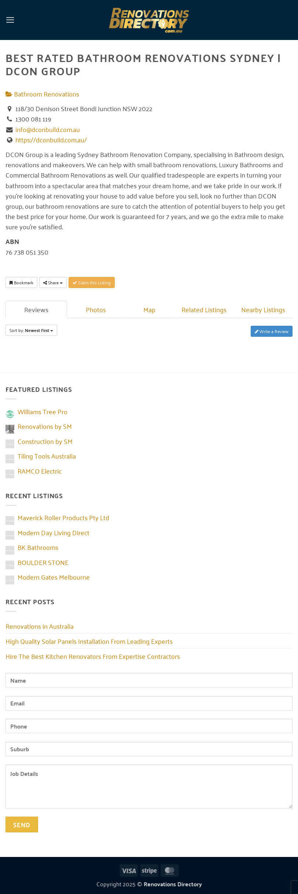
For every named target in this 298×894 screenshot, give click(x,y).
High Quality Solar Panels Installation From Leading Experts (89, 641)
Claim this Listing (92, 282)
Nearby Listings (263, 309)
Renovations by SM (45, 426)
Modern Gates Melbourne (54, 577)
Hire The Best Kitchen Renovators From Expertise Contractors (92, 656)
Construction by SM (45, 441)
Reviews (36, 309)
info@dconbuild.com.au (47, 129)
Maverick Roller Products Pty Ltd (63, 517)
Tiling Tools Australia (47, 455)
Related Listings (204, 309)
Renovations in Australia (39, 626)
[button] (10, 19)
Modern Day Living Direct (53, 532)
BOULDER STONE (43, 562)
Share (53, 282)
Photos (96, 309)
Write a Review (271, 331)
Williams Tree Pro (42, 411)
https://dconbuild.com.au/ (51, 139)
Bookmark (21, 282)
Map (149, 309)
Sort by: (31, 330)
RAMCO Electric (40, 471)
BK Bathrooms (38, 547)
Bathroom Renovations (42, 93)
